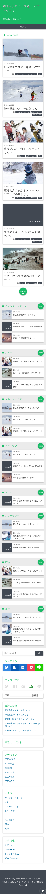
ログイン (9, 845)
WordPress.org (11, 858)
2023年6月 (9, 777)
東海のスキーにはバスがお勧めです (27, 326)
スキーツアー (37, 115)
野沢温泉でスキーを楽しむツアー (27, 408)
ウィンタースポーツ (22, 112)
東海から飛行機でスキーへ (24, 338)
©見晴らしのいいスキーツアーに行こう (18, 882)
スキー (22, 156)
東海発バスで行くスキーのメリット (27, 361)
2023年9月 (9, 764)
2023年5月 (9, 781)
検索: (7, 695)
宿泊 (40, 156)
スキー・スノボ (21, 74)
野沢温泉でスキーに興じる (20, 108)
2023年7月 (9, 772)
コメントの (12, 854)
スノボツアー (32, 74)
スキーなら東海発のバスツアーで (27, 373)
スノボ (8, 815)
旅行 (40, 74)
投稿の (10, 849)
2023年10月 (10, 759)
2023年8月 (9, 768)
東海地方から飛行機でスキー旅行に (27, 547)
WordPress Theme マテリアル (28, 879)
